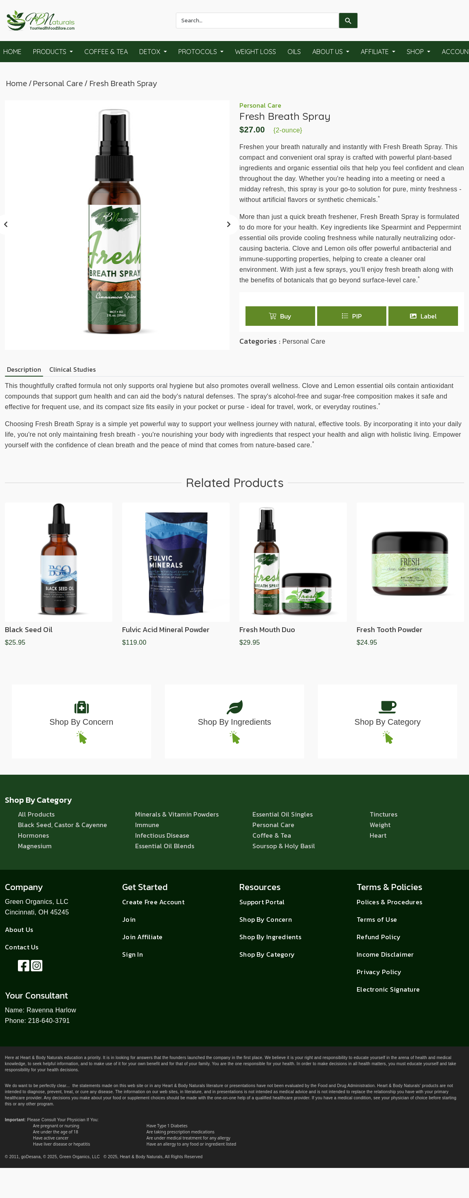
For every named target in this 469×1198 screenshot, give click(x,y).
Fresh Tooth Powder (390, 629)
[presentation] (229, 224)
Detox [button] (150, 52)
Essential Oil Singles (282, 814)
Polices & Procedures (389, 902)
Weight (380, 825)
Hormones (33, 835)
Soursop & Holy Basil (283, 846)
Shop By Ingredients (234, 721)
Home (16, 83)
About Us (19, 929)
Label (423, 316)
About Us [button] (328, 52)
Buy (280, 316)
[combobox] (257, 20)
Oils (294, 52)
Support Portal (262, 902)
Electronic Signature (388, 989)
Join (129, 919)
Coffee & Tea (106, 52)
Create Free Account (153, 902)
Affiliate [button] (375, 52)
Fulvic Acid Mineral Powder (166, 629)
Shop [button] (416, 52)
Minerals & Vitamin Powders (177, 814)
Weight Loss (255, 52)
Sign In (132, 954)
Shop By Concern (82, 721)
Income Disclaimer (385, 954)
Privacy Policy (379, 972)
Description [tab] (24, 369)
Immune (147, 825)
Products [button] (50, 52)
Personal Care (58, 83)
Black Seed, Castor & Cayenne (62, 825)
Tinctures (383, 814)
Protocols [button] (198, 52)
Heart (378, 835)
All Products (36, 814)
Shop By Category (388, 721)
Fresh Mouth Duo (267, 629)
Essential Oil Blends (164, 846)
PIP (352, 316)
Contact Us (22, 947)
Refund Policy (379, 937)
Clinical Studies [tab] (72, 369)
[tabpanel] (234, 416)
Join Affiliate (142, 937)
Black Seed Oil (29, 629)
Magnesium (35, 846)
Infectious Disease (162, 835)
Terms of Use (377, 919)
